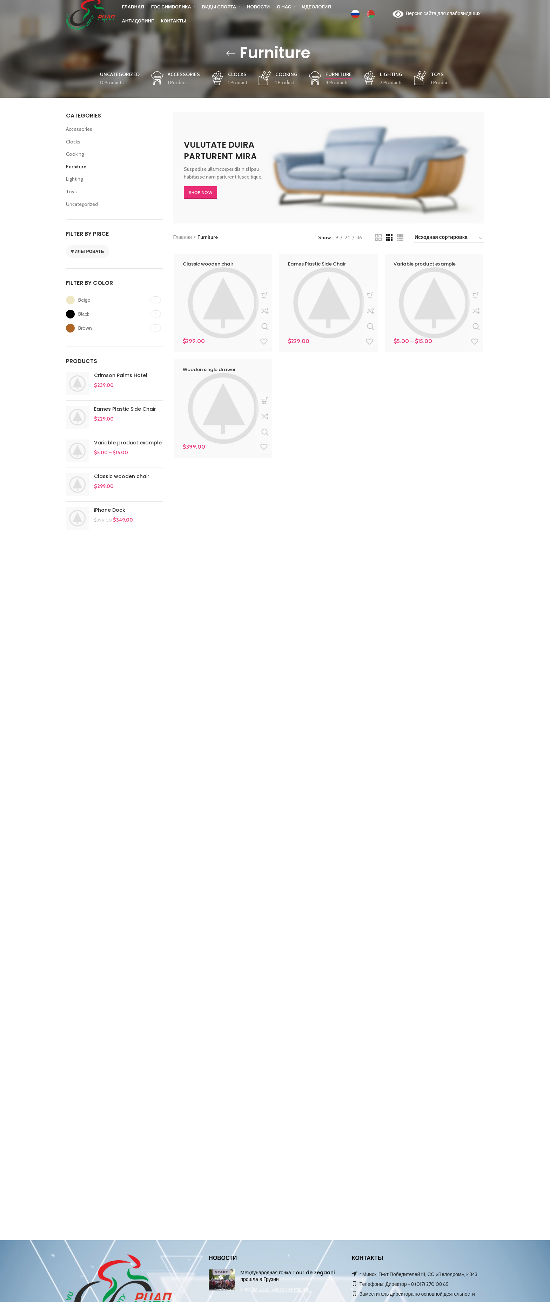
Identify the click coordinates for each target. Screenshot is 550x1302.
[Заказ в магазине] (449, 238)
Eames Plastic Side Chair (125, 409)
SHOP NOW (200, 192)
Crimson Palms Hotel (120, 375)
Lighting (74, 179)
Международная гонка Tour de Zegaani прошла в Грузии (287, 1276)
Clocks (73, 142)
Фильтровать (87, 251)
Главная (182, 237)
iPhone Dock (109, 510)
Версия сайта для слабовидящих (437, 18)
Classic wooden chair (121, 476)
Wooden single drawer (211, 369)
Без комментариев (290, 1289)
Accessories (79, 129)
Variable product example (128, 442)
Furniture (76, 166)
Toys (71, 191)
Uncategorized (82, 204)
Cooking (75, 154)
